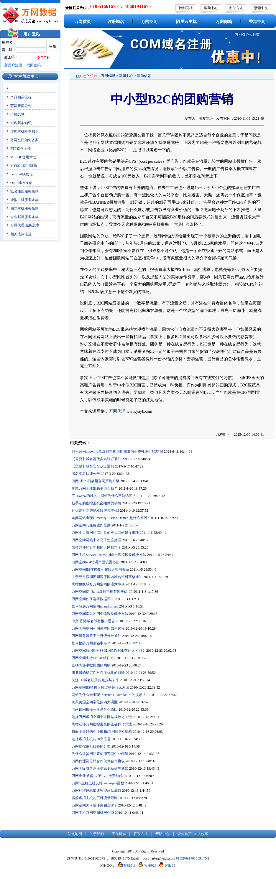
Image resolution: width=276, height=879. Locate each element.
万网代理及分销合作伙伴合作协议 (98, 761)
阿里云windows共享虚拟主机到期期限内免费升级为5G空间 (117, 452)
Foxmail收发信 (21, 174)
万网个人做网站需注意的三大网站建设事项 (105, 533)
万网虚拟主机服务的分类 (91, 746)
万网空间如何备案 (24, 140)
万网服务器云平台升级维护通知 (96, 636)
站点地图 (75, 834)
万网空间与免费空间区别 (91, 525)
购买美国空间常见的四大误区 (95, 702)
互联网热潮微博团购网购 (91, 665)
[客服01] (125, 865)
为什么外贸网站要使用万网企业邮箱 (100, 754)
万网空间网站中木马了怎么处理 (96, 540)
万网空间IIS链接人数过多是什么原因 (100, 687)
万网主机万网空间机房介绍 (93, 813)
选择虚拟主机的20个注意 (91, 739)
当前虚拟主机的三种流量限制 (95, 798)
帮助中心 (211, 8)
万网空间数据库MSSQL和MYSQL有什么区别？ (108, 650)
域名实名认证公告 (86, 474)
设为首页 (185, 834)
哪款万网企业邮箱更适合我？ (95, 488)
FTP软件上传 (20, 148)
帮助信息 (144, 76)
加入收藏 (201, 834)
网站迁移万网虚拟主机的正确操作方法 (102, 724)
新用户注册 (13, 65)
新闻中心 (126, 76)
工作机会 (119, 834)
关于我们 (97, 834)
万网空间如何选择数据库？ (93, 599)
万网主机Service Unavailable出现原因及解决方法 (109, 555)
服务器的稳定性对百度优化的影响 (98, 673)
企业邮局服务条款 (24, 217)
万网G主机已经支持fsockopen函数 (98, 783)
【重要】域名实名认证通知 (93, 466)
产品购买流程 (21, 97)
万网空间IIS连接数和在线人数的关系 (100, 569)
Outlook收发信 (21, 183)
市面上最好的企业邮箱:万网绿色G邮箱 (102, 732)
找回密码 (34, 65)
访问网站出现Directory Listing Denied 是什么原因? (110, 518)
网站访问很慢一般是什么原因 (95, 709)
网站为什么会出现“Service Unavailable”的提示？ (109, 695)
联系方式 (141, 834)
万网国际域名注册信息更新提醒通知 (100, 768)
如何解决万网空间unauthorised (95, 606)
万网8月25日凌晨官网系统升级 (95, 481)
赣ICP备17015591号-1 (192, 858)
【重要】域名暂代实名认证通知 (96, 459)
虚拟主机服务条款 (24, 200)
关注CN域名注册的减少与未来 (95, 680)
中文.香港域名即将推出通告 (93, 621)
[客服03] (166, 865)
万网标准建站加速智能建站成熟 (96, 791)
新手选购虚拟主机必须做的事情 (96, 503)
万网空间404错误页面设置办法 (95, 562)
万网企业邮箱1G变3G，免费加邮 (97, 776)
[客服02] (146, 865)
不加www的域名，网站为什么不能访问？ (104, 496)
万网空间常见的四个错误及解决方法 (100, 614)
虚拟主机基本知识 (24, 131)
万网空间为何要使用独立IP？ (94, 805)
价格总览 (17, 114)
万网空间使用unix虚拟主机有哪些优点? (102, 592)
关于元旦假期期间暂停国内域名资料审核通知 (107, 577)
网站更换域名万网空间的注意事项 (98, 584)
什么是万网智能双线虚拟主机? (95, 510)
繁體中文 (261, 8)
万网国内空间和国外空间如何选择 (98, 628)
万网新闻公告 (21, 106)
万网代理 (17, 225)
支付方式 (236, 8)
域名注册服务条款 (24, 191)
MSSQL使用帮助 (23, 157)
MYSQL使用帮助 (23, 166)
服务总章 (32, 225)
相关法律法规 (21, 234)
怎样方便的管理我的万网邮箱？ (96, 547)
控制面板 (186, 8)
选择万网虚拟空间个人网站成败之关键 (102, 717)
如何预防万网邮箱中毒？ (91, 643)
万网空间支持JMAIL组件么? (94, 658)
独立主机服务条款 (24, 208)
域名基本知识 (21, 123)
